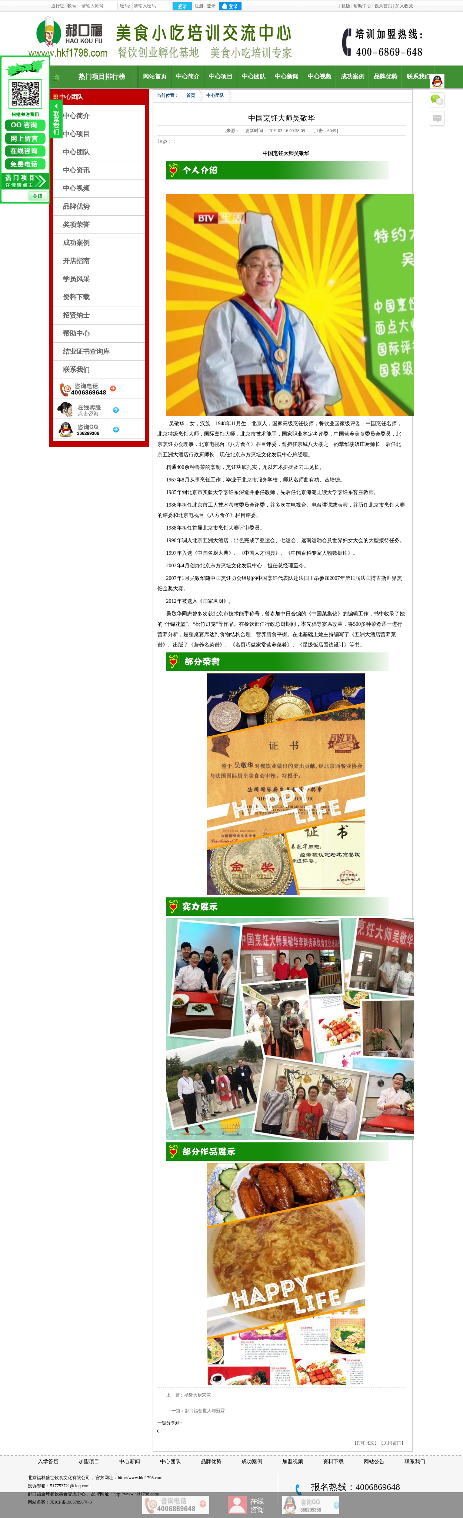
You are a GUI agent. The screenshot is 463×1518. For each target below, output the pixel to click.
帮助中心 (362, 6)
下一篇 (173, 1410)
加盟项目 (89, 1461)
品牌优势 (76, 206)
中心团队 (76, 152)
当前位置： (168, 95)
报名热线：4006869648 (355, 1487)
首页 (190, 95)
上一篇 (173, 1395)
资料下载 (76, 297)
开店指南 (76, 261)
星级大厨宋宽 (197, 1395)
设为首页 (383, 6)
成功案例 (76, 242)
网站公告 (374, 1461)
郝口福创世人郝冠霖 (205, 1410)
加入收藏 (404, 6)
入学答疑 (48, 1461)
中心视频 (76, 188)
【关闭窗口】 (392, 1442)
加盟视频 (292, 1461)
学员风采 (76, 279)
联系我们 (76, 369)
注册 (198, 6)
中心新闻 (129, 1461)
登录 (211, 6)
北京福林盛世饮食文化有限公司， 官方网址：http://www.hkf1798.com (95, 1477)
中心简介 (76, 116)
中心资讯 (76, 170)
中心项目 (76, 134)
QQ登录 (230, 6)
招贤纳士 (76, 315)
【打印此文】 (365, 1442)
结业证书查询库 (86, 351)
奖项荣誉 (76, 224)
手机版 (343, 6)
